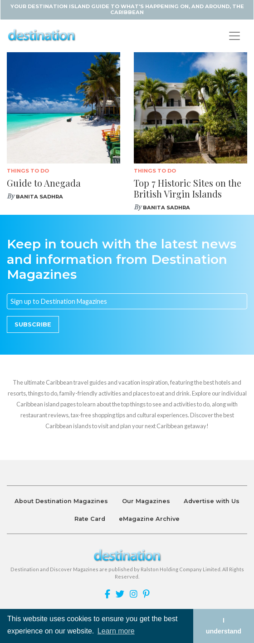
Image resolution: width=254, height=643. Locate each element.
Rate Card (89, 518)
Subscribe (33, 324)
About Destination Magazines (61, 501)
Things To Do (28, 171)
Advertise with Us (211, 501)
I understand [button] (223, 626)
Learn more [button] (116, 631)
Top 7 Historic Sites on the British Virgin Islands (187, 188)
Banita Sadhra (39, 196)
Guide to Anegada (44, 183)
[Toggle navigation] (234, 36)
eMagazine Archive (149, 518)
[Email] (127, 301)
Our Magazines (146, 501)
